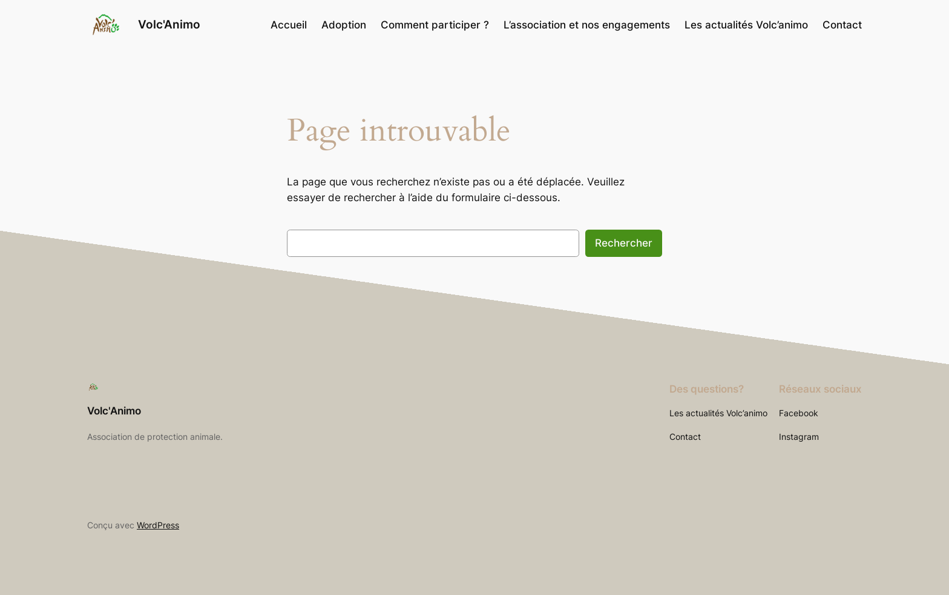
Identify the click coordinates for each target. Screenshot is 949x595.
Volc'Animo (169, 24)
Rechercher (623, 243)
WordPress (158, 525)
